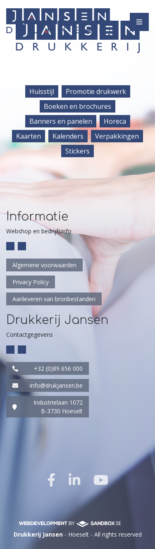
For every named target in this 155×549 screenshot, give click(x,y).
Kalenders (67, 136)
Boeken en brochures (77, 106)
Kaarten (28, 136)
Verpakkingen (117, 136)
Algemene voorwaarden (44, 265)
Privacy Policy (30, 282)
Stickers (77, 151)
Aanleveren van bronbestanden (53, 299)
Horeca (115, 121)
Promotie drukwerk (96, 91)
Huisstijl (41, 91)
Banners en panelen (60, 121)
